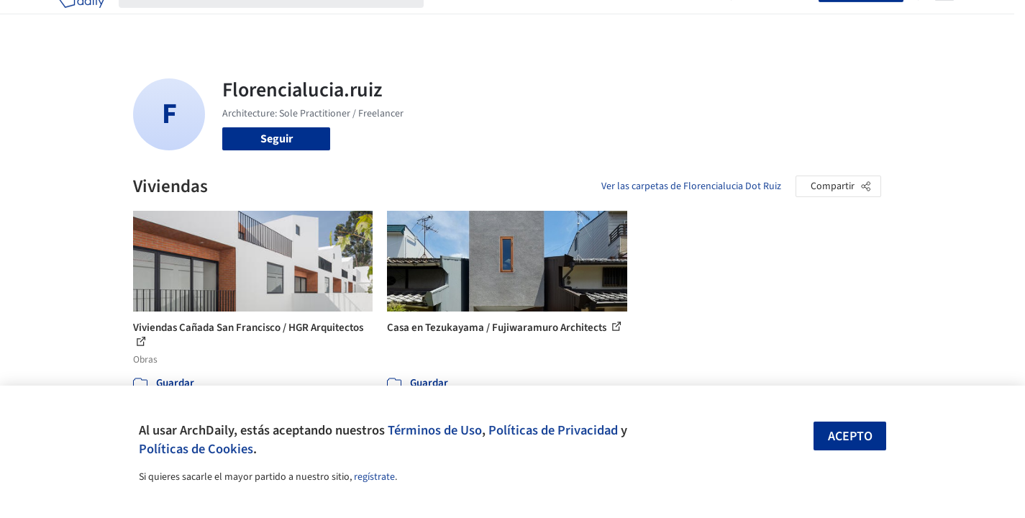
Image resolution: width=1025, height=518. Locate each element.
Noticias (652, 20)
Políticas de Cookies (196, 449)
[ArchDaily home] (81, 20)
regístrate (374, 477)
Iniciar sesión (778, 20)
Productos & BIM (579, 20)
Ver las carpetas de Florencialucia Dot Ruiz (691, 186)
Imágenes (503, 20)
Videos (699, 20)
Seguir (276, 139)
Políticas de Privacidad (553, 430)
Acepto (850, 436)
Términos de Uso (435, 430)
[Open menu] (944, 20)
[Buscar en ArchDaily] (282, 20)
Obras (453, 20)
